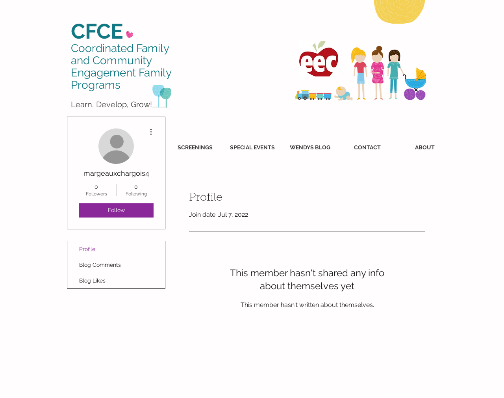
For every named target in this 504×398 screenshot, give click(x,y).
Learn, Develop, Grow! (111, 104)
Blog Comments (100, 265)
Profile (87, 249)
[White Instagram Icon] (401, 391)
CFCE (97, 31)
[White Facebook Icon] (384, 391)
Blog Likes (92, 280)
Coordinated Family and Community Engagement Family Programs (121, 66)
